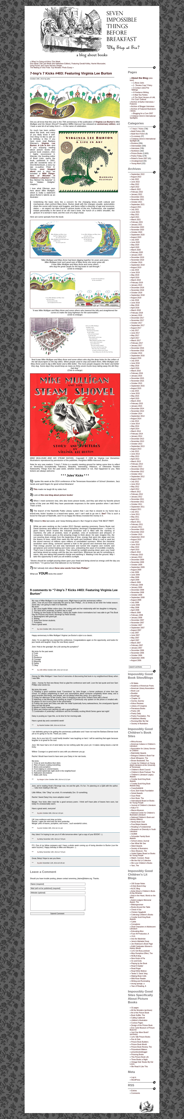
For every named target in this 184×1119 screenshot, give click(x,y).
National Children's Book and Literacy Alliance (142, 818)
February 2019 (137, 283)
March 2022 (136, 189)
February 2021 (137, 222)
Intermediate (136, 146)
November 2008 (137, 592)
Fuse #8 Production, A (140, 934)
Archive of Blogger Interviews (143, 106)
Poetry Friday (136, 156)
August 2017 (136, 328)
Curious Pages (137, 1023)
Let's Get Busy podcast (140, 951)
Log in (133, 1077)
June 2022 (135, 182)
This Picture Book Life (140, 1057)
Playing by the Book (139, 963)
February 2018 (137, 313)
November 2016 (137, 351)
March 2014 (136, 431)
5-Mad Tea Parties (140, 95)
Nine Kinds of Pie (138, 958)
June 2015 (135, 393)
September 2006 (137, 658)
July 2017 (135, 330)
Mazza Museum (137, 810)
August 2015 (136, 388)
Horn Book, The (137, 798)
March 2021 (136, 220)
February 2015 (137, 403)
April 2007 (135, 640)
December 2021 (137, 197)
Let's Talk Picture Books (140, 1037)
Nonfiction (135, 151)
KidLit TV (134, 808)
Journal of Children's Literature (143, 805)
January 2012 (136, 497)
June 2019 (135, 272)
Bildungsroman (137, 905)
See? (104, 513)
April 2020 (135, 247)
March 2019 (136, 280)
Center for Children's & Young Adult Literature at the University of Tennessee (142, 765)
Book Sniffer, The (138, 1015)
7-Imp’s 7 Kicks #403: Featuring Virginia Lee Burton (71, 73)
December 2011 (137, 499)
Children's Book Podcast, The (143, 772)
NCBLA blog (136, 956)
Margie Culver (44, 779)
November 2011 (137, 502)
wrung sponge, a (137, 984)
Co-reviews (135, 136)
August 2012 (136, 479)
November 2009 (137, 562)
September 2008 (137, 597)
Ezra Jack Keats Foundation (142, 791)
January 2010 (136, 557)
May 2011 (135, 517)
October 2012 (136, 474)
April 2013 (135, 459)
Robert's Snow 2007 (139, 158)
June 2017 (135, 333)
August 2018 (136, 298)
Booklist (134, 693)
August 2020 (136, 237)
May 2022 (135, 184)
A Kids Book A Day (138, 886)
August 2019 (136, 267)
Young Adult (136, 163)
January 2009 (136, 587)
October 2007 (136, 625)
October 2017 (136, 323)
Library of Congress (139, 706)
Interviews (135, 148)
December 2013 (137, 439)
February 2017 (137, 343)
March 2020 (136, 250)
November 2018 (137, 290)
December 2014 (137, 409)
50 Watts (134, 683)
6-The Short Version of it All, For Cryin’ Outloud (143, 98)
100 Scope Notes (138, 884)
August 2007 (136, 630)
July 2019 (135, 270)
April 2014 (135, 429)
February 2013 (137, 464)
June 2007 (135, 635)
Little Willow (43, 670)
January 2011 (136, 527)
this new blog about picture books (56, 495)
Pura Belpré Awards (139, 824)
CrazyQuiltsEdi (137, 788)
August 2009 (136, 570)
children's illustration (139, 1020)
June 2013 (135, 454)
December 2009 (137, 560)
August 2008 (136, 600)
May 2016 (135, 366)
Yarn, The (135, 866)
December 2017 (137, 318)
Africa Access (136, 742)
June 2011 (135, 514)
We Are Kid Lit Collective (141, 861)
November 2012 (137, 472)
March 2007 (136, 643)
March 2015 (136, 401)
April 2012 (135, 489)
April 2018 (135, 308)
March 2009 (136, 582)
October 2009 (136, 565)
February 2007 (137, 645)
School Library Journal (140, 841)
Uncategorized (137, 161)
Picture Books (136, 153)
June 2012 (135, 484)
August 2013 (136, 449)
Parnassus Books (138, 708)
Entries (134, 1091)
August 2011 (136, 509)
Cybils (133, 922)
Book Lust (135, 691)
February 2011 (137, 524)
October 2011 (136, 504)
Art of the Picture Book (140, 1013)
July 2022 (135, 179)
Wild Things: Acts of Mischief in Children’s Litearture (42, 175)
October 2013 (136, 444)
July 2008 (135, 602)
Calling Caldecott (138, 1018)
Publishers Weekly (138, 719)
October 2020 (136, 232)
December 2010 (137, 529)
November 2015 (137, 381)
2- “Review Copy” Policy (142, 85)
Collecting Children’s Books (142, 915)
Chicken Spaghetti (138, 912)
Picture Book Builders (139, 1042)
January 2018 (136, 315)
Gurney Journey (137, 701)
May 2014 (135, 426)
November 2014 (137, 411)
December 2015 (137, 378)
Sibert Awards (136, 846)
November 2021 (137, 199)
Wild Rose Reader (138, 979)
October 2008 (136, 595)
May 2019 (135, 275)
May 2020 (135, 245)
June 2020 (135, 242)
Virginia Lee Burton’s (105, 122)
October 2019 (136, 262)
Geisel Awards (137, 793)
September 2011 (137, 507)
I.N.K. (133, 936)
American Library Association (142, 688)
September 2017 (137, 325)
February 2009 (137, 585)
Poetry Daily (136, 714)
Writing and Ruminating (140, 981)
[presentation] (57, 929)
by (38, 629)
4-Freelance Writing (141, 92)
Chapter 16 (135, 698)
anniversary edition (106, 124)
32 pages (135, 1008)
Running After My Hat (139, 721)
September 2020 (137, 235)
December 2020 (137, 227)
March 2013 (136, 461)
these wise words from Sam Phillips (71, 568)
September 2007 (137, 628)
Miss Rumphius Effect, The (142, 953)
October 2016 (136, 353)
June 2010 (135, 545)
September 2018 (137, 295)
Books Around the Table (140, 907)
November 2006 (137, 653)
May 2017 (135, 335)
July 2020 (135, 240)
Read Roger (136, 968)
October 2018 (136, 293)
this (44, 521)
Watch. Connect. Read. (140, 858)
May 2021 (135, 215)
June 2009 (135, 575)
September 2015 (137, 386)
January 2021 (136, 225)
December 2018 (137, 288)
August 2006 (136, 660)
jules (40, 813)
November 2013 (137, 441)
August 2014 (136, 419)
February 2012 (137, 494)
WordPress (135, 1080)
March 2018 (136, 310)
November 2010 (137, 532)
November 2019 (137, 260)
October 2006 (136, 655)
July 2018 (135, 300)
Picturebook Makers (139, 1049)
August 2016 (136, 358)
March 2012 (136, 492)
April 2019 (135, 278)
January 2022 (136, 194)
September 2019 (137, 265)
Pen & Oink (135, 1039)
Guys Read (135, 796)
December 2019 (137, 257)
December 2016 (137, 348)
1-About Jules (138, 83)
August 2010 (136, 540)
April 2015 (135, 398)
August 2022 (136, 177)
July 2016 (135, 361)
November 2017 (137, 320)
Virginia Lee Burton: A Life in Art (42, 144)
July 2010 (135, 542)
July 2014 (135, 421)
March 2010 (136, 552)
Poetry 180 (135, 711)
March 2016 (136, 371)
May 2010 (135, 547)
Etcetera (134, 143)
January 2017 (136, 346)
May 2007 (135, 638)
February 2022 (137, 192)
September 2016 (137, 356)
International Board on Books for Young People (142, 802)
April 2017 (135, 338)
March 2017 (136, 341)
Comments (135, 1093)
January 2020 (136, 255)
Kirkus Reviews (137, 703)
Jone (41, 629)
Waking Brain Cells (138, 976)
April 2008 (135, 610)
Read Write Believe (138, 971)
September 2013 (137, 446)
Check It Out (136, 910)
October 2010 (136, 534)
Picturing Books (137, 1054)
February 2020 (137, 252)
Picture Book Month (139, 1044)
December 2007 (137, 620)
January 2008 (136, 618)
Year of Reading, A (138, 986)
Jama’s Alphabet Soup (140, 941)
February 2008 (137, 615)
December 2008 (137, 590)
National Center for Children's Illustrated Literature (142, 814)
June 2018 (135, 303)
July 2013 (135, 451)
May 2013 (135, 456)
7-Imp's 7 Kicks (137, 129)
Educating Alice (137, 931)
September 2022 (137, 174)
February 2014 (137, 434)
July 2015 (135, 391)
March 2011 (136, 522)
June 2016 (135, 363)
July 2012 (135, 482)
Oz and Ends (136, 961)
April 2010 (135, 550)
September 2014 (137, 416)
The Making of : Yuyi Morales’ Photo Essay (51, 68)
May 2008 (135, 608)
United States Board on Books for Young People (142, 854)
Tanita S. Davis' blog (139, 974)
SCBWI (134, 834)
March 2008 (136, 613)
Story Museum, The (139, 851)
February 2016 (137, 373)
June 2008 (135, 605)
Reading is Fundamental (141, 827)
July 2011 (135, 512)
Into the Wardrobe (138, 939)
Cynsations (135, 924)
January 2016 (136, 376)
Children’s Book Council (140, 770)
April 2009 (135, 580)
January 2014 (136, 436)
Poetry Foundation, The (140, 716)
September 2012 (137, 477)
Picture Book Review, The (141, 1047)
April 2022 (135, 187)
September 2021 (137, 204)
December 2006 (137, 650)
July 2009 (135, 572)
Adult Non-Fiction (138, 134)
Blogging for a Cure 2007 (143, 113)
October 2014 (136, 414)
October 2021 (136, 202)
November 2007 (137, 623)
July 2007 (135, 633)
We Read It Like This (139, 1067)
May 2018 (135, 305)
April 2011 (135, 519)
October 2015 (136, 383)
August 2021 (136, 207)
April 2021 (135, 217)
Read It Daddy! (137, 966)
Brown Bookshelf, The (140, 761)
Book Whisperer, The (139, 758)
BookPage (135, 696)
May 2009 (135, 577)
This (35, 489)
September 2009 (137, 567)
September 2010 (137, 537)
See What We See (138, 843)
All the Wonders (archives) (141, 1010)
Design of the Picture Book (141, 1025)
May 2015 (135, 396)
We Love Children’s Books (141, 863)
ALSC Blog (135, 889)
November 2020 (137, 230)
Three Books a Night (139, 1060)
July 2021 (135, 210)
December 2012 (137, 469)
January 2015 (136, 406)
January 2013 (136, 466)
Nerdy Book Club (138, 822)
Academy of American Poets (142, 686)
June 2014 (135, 424)
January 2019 (136, 285)
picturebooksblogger (139, 1052)
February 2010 (137, 555)
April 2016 (135, 368)
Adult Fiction (136, 131)
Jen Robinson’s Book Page (142, 944)
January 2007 (136, 648)
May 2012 (135, 487)
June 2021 (135, 212)
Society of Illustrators (139, 724)
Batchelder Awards (138, 753)
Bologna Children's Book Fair (142, 756)
